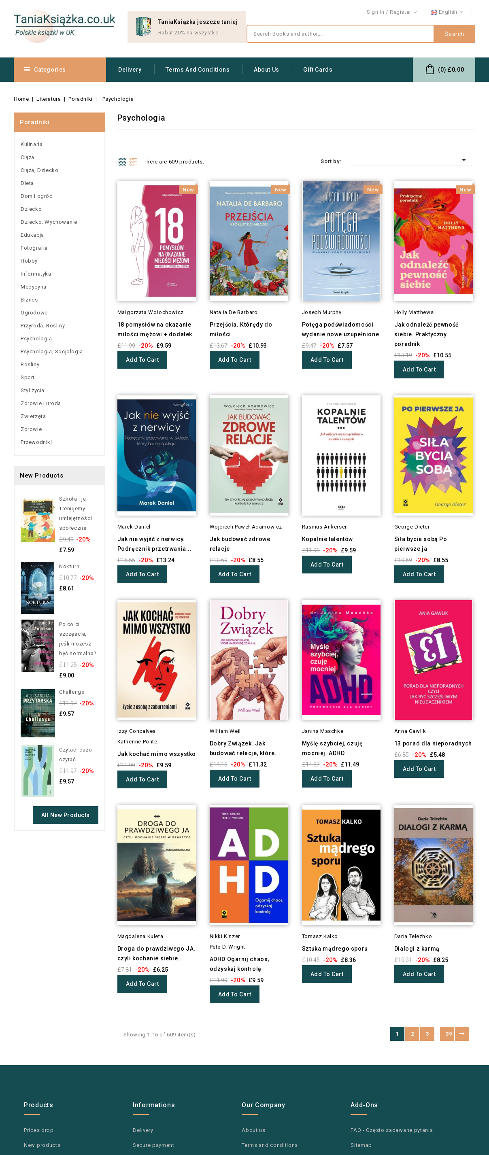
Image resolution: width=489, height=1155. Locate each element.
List (134, 161)
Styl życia (33, 390)
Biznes (29, 300)
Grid (122, 161)
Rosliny (30, 364)
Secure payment (153, 1145)
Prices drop (39, 1130)
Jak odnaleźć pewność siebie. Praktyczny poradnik (426, 334)
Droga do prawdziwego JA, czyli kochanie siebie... (156, 953)
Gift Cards (317, 69)
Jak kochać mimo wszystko (156, 754)
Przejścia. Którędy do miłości (241, 329)
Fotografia (34, 248)
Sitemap (361, 1145)
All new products (65, 815)
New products (42, 1145)
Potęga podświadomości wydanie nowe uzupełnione (340, 329)
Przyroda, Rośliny (43, 326)
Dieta (27, 183)
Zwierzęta (33, 416)
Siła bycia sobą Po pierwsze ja (420, 544)
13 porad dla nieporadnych (433, 743)
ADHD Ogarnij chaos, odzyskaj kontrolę (239, 964)
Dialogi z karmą (417, 948)
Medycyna (34, 287)
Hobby (29, 261)
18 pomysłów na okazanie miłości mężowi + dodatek (154, 329)
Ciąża (27, 157)
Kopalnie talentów (327, 539)
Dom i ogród (37, 196)
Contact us (461, 12)
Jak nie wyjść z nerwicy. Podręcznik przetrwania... (154, 544)
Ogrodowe (34, 313)
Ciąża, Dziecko (39, 170)
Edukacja (32, 235)
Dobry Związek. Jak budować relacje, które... (245, 748)
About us (266, 69)
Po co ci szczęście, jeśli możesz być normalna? (78, 638)
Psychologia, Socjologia (52, 351)
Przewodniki (36, 442)
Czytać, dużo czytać (75, 754)
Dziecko (31, 209)
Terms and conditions (198, 69)
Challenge (71, 692)
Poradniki (34, 122)
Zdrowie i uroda (41, 403)
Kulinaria (32, 144)
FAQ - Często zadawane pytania (392, 1130)
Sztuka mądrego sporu (335, 948)
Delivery (130, 69)
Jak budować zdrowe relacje (240, 544)
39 (449, 1034)
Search (454, 34)
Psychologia (36, 338)
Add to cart (142, 360)
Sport (28, 377)
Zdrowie (31, 429)
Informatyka (36, 274)
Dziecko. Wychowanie (49, 222)
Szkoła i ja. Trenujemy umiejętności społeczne (75, 513)
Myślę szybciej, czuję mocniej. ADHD (332, 748)
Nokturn (69, 566)
